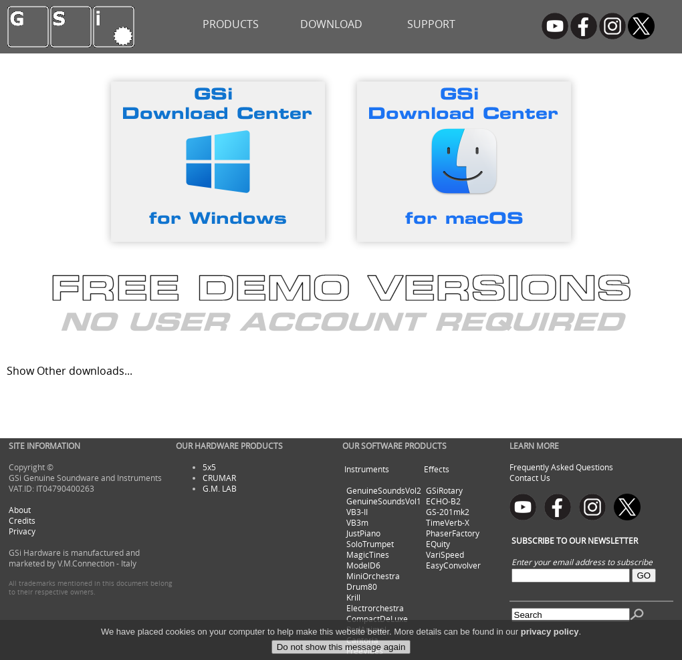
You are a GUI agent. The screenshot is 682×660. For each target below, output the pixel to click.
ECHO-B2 (443, 501)
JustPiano (363, 533)
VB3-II (357, 511)
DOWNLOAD (331, 24)
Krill (353, 597)
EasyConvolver (453, 565)
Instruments (366, 469)
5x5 (209, 467)
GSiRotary (444, 490)
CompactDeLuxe (377, 618)
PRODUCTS (231, 24)
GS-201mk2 (447, 511)
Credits (22, 520)
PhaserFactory (452, 533)
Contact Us (529, 477)
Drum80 (361, 586)
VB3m (357, 522)
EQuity (438, 543)
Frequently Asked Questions (561, 467)
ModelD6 (363, 565)
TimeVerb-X (447, 522)
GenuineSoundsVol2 (383, 490)
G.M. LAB (220, 488)
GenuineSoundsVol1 (383, 501)
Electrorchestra (375, 608)
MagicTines (367, 554)
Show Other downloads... (69, 370)
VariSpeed (445, 554)
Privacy (22, 531)
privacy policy (550, 644)
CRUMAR (219, 477)
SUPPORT (431, 24)
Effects (436, 469)
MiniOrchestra (373, 575)
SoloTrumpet (370, 543)
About (20, 509)
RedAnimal (366, 629)
